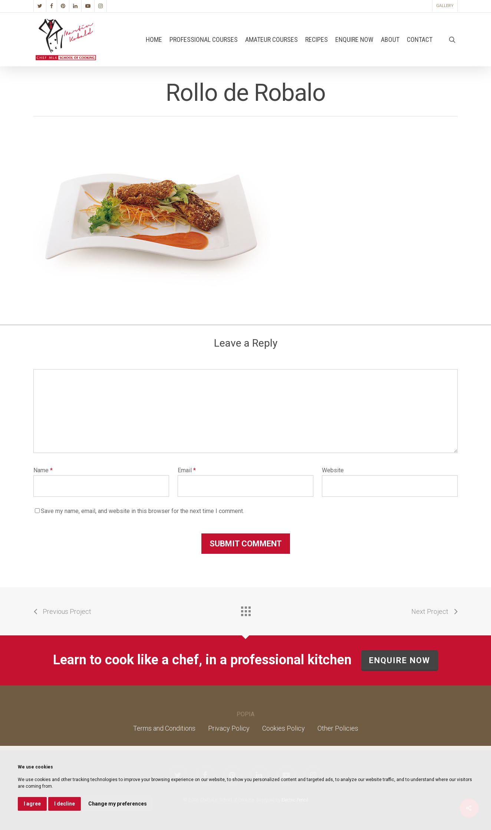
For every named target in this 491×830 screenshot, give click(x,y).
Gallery (445, 5)
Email (187, 470)
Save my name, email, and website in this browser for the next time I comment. (142, 511)
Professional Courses (203, 39)
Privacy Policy (229, 728)
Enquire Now (354, 39)
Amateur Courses (271, 39)
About (390, 39)
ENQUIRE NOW (399, 660)
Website (333, 470)
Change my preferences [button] (117, 804)
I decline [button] (64, 804)
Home (154, 39)
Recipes (316, 39)
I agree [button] (32, 804)
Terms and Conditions (164, 728)
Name (43, 470)
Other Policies (337, 728)
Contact (419, 39)
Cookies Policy (283, 728)
